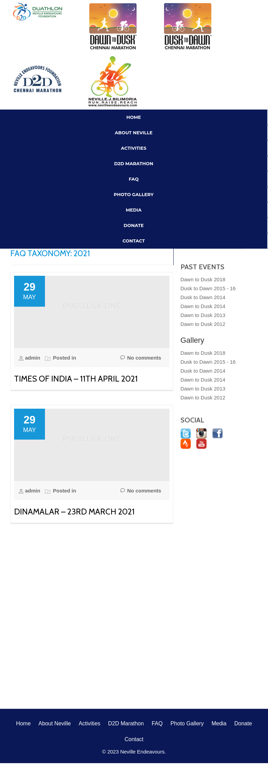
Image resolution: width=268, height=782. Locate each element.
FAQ (134, 179)
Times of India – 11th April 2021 (76, 379)
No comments (140, 358)
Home (133, 117)
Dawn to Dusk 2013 (202, 315)
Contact (134, 240)
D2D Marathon (133, 163)
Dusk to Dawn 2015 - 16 (208, 288)
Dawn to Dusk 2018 (202, 279)
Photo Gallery (134, 194)
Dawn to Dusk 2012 (202, 324)
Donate (133, 225)
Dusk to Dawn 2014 (202, 297)
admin (33, 358)
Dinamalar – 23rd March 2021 (74, 512)
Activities (133, 148)
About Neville (134, 132)
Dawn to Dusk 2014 (202, 306)
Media (133, 210)
